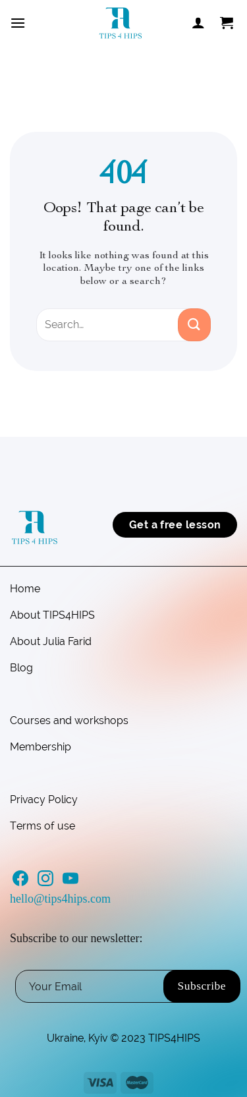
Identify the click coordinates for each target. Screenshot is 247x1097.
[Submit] (194, 324)
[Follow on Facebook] (20, 882)
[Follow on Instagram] (45, 882)
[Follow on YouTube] (70, 882)
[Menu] (18, 23)
